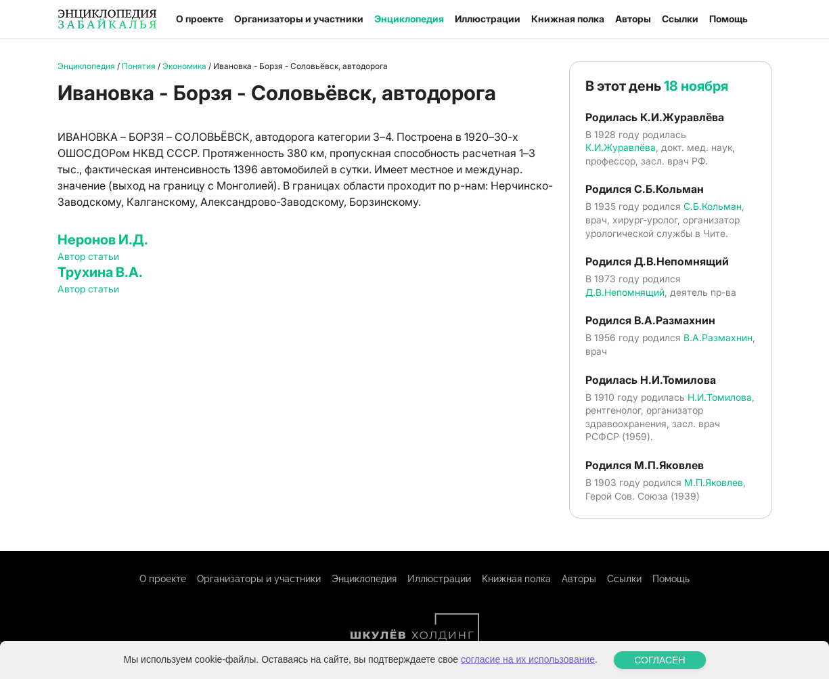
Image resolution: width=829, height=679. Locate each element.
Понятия (139, 66)
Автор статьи (88, 256)
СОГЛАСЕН (659, 660)
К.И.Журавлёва (620, 147)
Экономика (184, 66)
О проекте (199, 18)
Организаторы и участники (298, 18)
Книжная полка (567, 18)
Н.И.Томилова (720, 397)
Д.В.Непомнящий (625, 292)
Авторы (633, 18)
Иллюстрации (487, 18)
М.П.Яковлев (713, 482)
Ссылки (680, 18)
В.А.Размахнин (718, 337)
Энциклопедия (409, 18)
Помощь (728, 18)
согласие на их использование (528, 659)
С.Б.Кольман (713, 206)
